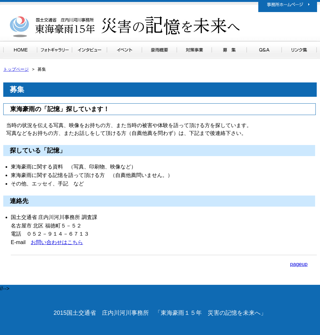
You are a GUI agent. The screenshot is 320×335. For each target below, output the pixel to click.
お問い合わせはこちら (57, 242)
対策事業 (194, 49)
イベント (124, 49)
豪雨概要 (159, 49)
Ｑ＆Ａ (264, 49)
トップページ (20, 49)
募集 (229, 49)
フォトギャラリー (54, 49)
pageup (299, 264)
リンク (299, 49)
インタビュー (89, 49)
